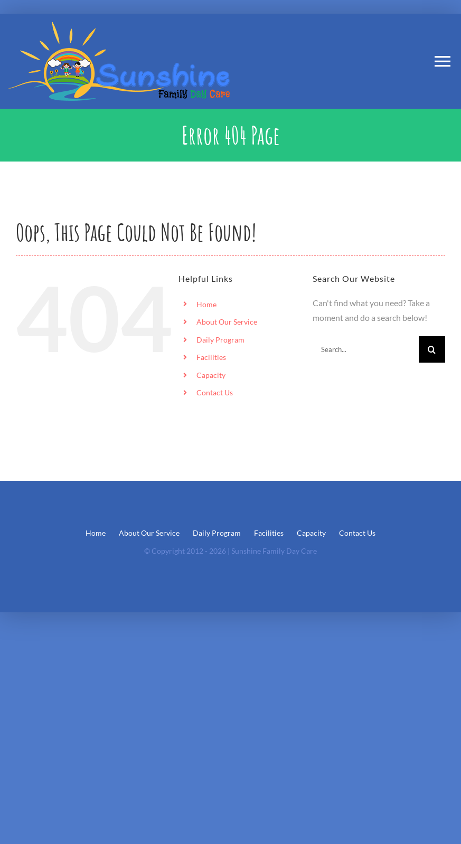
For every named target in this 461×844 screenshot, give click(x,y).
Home (206, 304)
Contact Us (214, 392)
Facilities (211, 357)
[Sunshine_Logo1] (119, 26)
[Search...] (366, 349)
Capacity (210, 375)
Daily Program (220, 339)
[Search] (432, 349)
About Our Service (226, 321)
